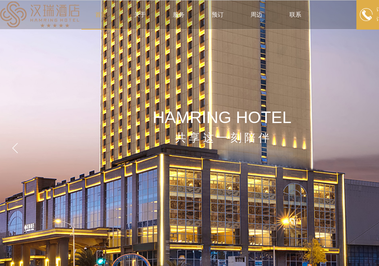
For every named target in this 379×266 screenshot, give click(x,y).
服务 (179, 14)
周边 (256, 14)
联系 (295, 14)
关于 (140, 14)
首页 (101, 14)
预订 (218, 14)
